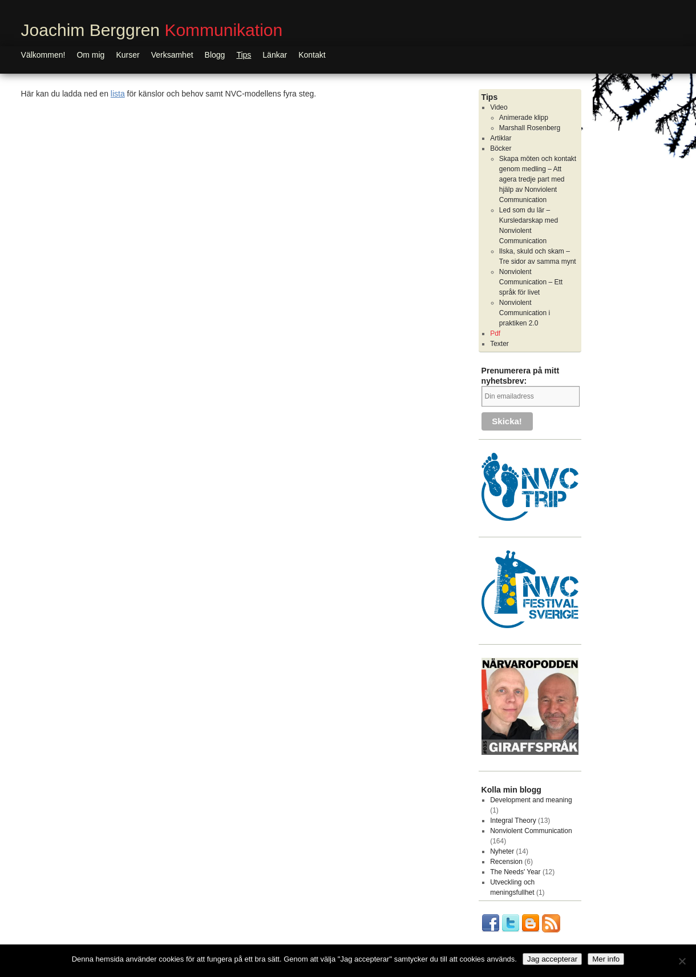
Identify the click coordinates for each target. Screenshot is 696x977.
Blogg (215, 54)
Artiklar (500, 138)
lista (118, 93)
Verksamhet (172, 54)
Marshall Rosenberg (529, 128)
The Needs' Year (515, 872)
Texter (499, 344)
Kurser (127, 54)
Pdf (495, 333)
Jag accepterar (552, 959)
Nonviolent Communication (531, 831)
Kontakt (311, 54)
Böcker (500, 148)
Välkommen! (43, 54)
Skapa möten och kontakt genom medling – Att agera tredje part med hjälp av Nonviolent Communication (537, 179)
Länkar (274, 54)
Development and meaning (531, 800)
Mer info (606, 959)
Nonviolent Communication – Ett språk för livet (531, 282)
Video (498, 107)
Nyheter (502, 851)
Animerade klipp (523, 118)
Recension (506, 862)
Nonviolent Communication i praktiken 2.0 (524, 313)
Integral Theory (513, 821)
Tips (243, 54)
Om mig (90, 54)
